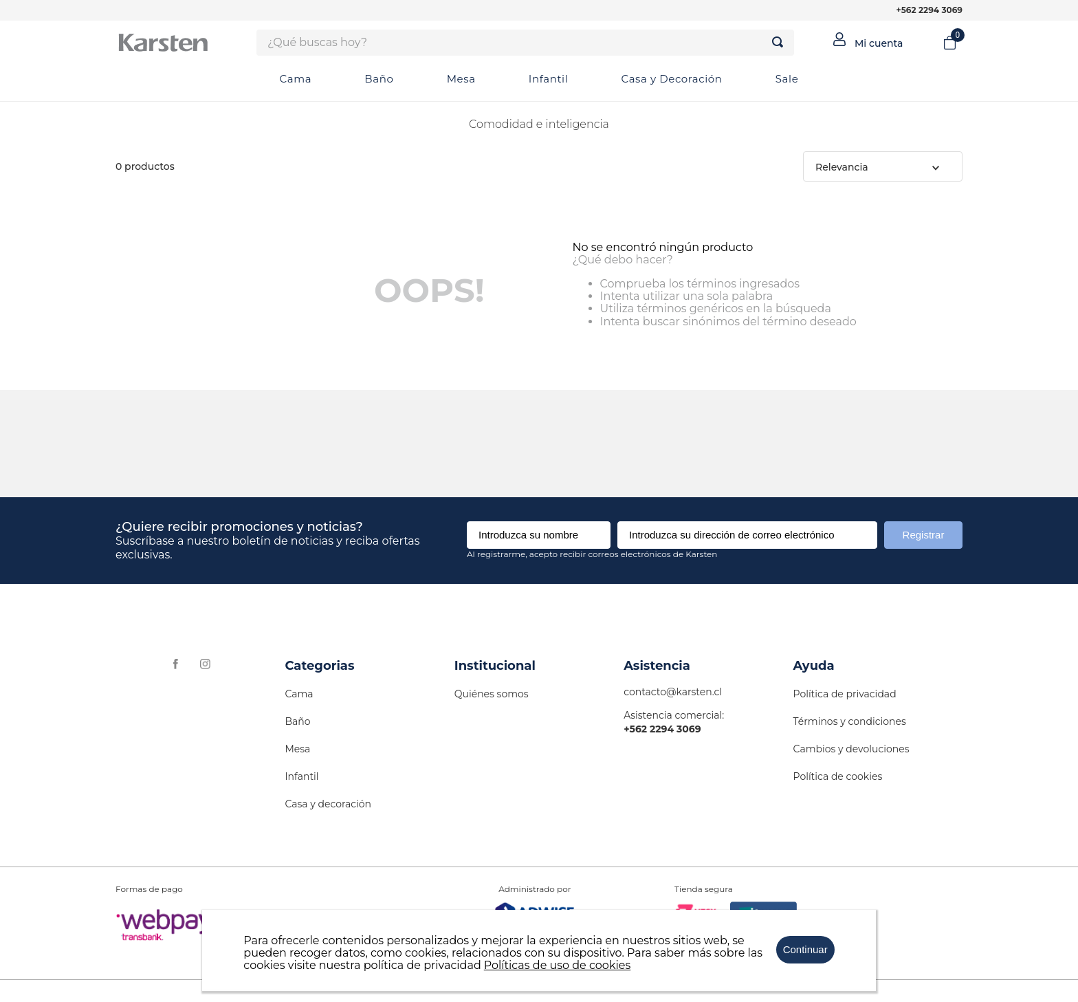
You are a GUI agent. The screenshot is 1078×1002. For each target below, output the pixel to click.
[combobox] (525, 43)
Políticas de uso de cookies (557, 965)
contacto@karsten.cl (673, 692)
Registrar (924, 535)
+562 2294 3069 (929, 10)
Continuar (805, 949)
